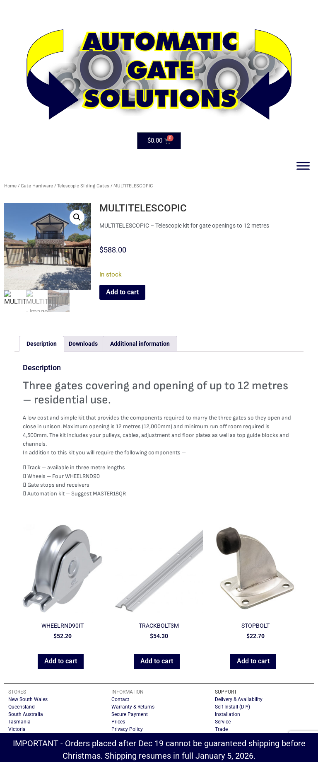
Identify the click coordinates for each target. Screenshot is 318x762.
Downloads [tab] (83, 343)
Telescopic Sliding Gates (83, 186)
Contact (120, 699)
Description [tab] (41, 343)
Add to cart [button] (60, 661)
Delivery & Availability (239, 699)
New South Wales (28, 699)
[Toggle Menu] (303, 166)
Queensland (21, 707)
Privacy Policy (127, 729)
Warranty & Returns (132, 707)
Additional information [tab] (140, 343)
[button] (77, 217)
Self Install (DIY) (232, 707)
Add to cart (122, 292)
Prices (118, 722)
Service (223, 722)
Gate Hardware (37, 186)
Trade (221, 729)
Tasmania (19, 722)
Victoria (17, 729)
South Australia (25, 714)
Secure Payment (129, 714)
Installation (227, 714)
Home (10, 186)
